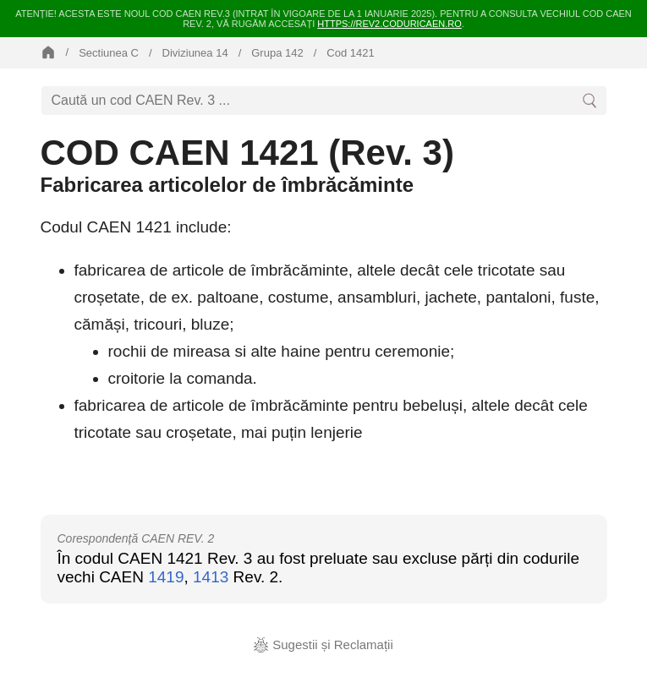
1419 (166, 577)
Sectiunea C (109, 52)
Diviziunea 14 (195, 52)
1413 (210, 577)
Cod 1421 (350, 52)
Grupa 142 (277, 52)
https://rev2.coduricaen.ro (389, 24)
